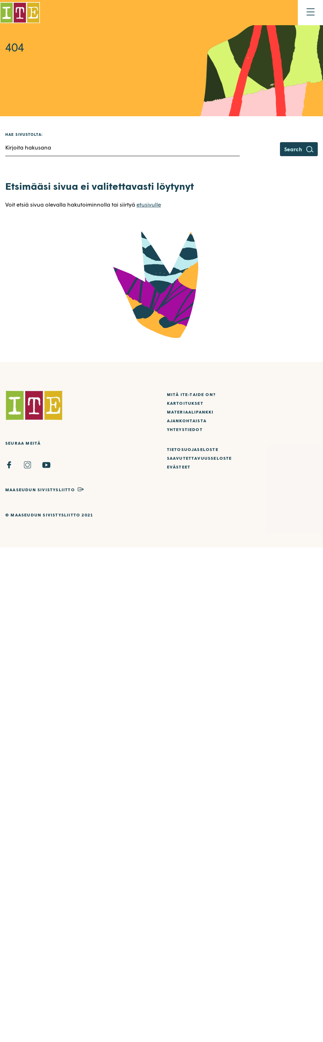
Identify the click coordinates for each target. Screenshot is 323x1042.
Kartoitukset (185, 403)
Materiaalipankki (190, 412)
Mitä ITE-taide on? (191, 394)
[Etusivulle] (20, 12)
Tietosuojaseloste (192, 449)
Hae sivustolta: (24, 134)
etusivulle (148, 204)
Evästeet (179, 467)
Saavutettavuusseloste (199, 458)
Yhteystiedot (185, 429)
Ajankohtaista (187, 420)
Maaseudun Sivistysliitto (40, 489)
